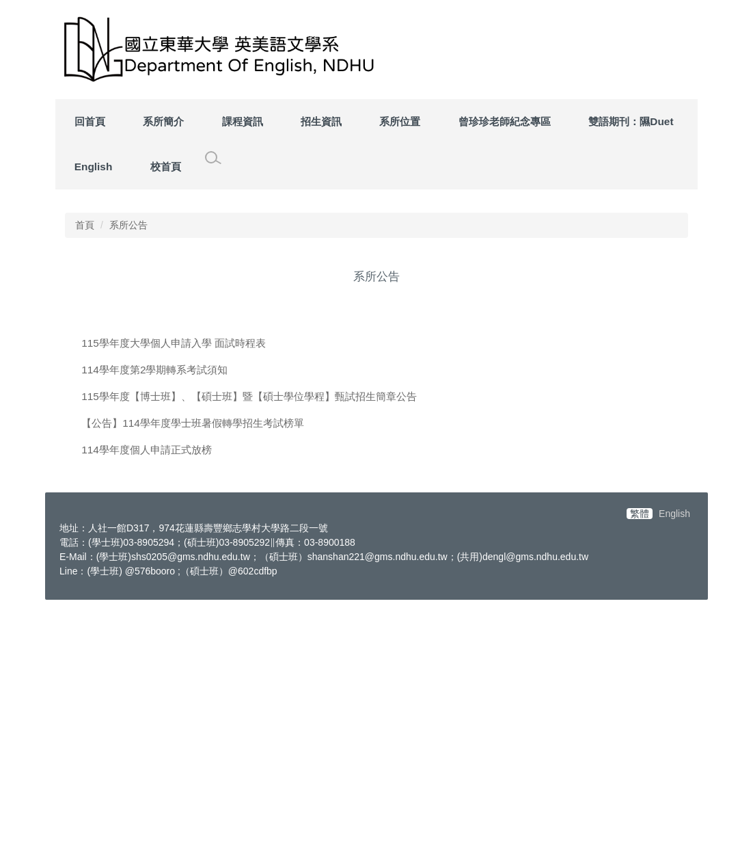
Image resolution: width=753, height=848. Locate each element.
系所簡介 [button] (163, 121)
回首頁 (89, 121)
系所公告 (128, 469)
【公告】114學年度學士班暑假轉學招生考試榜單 (192, 668)
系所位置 (399, 121)
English (93, 166)
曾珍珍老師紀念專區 (504, 121)
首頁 (84, 469)
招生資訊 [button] (321, 121)
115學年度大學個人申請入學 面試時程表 (173, 588)
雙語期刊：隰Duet (630, 121)
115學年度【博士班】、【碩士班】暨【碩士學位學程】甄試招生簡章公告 (249, 641)
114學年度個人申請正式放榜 (146, 694)
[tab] (576, 428)
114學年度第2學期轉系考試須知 (154, 614)
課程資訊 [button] (242, 121)
